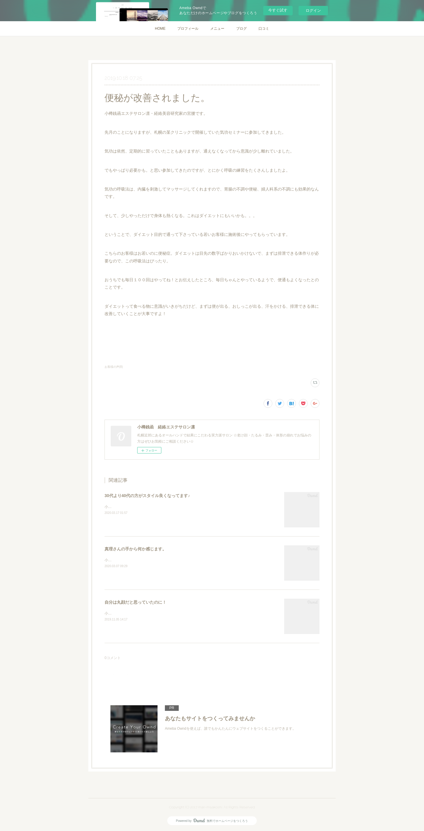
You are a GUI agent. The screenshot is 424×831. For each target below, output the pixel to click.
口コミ (264, 29)
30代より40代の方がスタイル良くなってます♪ (147, 495)
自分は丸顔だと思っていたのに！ (135, 602)
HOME (160, 29)
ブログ (241, 29)
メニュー (217, 29)
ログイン (313, 10)
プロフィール (187, 29)
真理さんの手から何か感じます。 (135, 549)
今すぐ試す (277, 10)
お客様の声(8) (114, 366)
